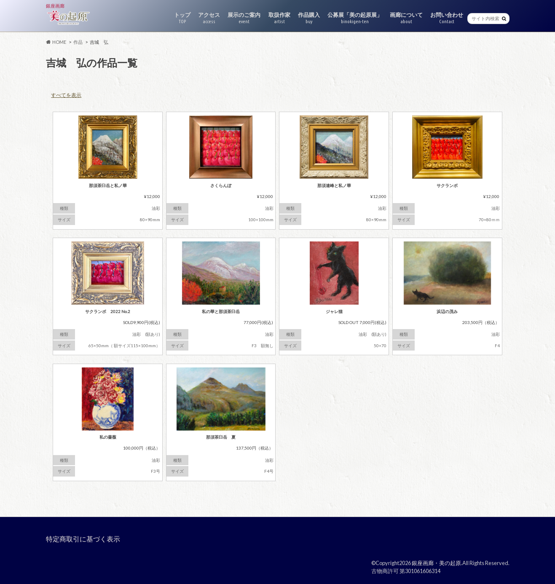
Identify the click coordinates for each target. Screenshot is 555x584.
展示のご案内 (244, 17)
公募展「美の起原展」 (354, 17)
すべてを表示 (66, 95)
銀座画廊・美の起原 (436, 563)
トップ (182, 17)
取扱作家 (279, 17)
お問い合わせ (446, 17)
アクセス (209, 17)
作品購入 (309, 17)
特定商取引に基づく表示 (83, 539)
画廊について (406, 17)
